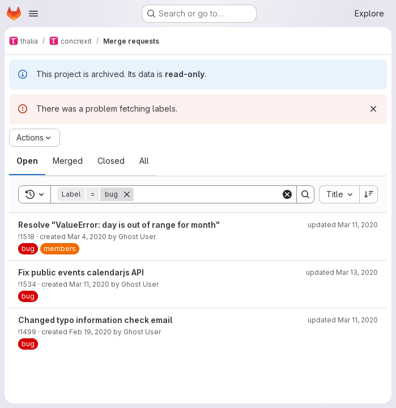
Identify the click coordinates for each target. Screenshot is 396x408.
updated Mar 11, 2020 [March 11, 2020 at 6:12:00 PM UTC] (343, 320)
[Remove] (127, 194)
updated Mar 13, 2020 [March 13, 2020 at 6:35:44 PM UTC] (342, 272)
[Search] (207, 194)
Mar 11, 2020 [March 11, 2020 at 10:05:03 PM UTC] (89, 284)
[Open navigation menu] (33, 14)
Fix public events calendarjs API (81, 272)
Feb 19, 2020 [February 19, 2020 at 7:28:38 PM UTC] (90, 332)
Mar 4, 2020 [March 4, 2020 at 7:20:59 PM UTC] (87, 236)
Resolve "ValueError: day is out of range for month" (119, 225)
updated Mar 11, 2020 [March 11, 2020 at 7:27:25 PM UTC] (343, 224)
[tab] (27, 161)
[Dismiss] (373, 109)
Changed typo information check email (95, 320)
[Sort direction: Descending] (369, 194)
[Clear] (287, 194)
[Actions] (34, 138)
